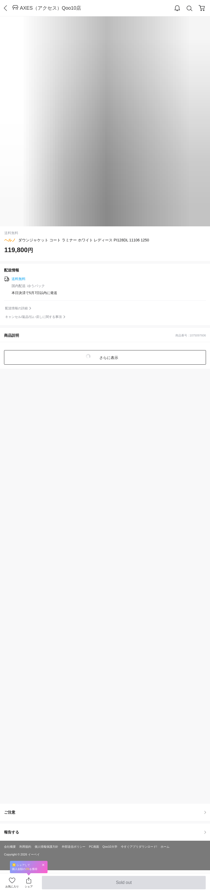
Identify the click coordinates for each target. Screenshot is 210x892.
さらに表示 (108, 358)
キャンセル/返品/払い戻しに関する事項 (33, 317)
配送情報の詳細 (16, 308)
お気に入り (12, 886)
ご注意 (105, 812)
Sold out (123, 884)
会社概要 (10, 846)
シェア (29, 886)
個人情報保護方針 (46, 846)
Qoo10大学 (110, 846)
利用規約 (25, 846)
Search (190, 8)
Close (43, 864)
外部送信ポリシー (73, 846)
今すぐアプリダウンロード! (139, 846)
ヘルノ (10, 240)
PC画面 (94, 846)
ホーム (165, 846)
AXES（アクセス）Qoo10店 (50, 8)
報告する (105, 832)
